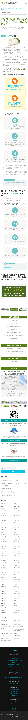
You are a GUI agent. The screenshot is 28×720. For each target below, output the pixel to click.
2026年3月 (3, 503)
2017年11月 (4, 610)
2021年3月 (3, 563)
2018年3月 (3, 605)
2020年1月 (3, 579)
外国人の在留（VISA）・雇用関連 (14, 675)
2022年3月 (3, 548)
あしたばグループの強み (14, 689)
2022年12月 (4, 539)
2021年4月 (16, 560)
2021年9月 (3, 556)
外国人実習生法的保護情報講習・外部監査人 (14, 677)
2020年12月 (17, 565)
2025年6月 (16, 511)
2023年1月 (16, 537)
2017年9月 (3, 612)
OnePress (22, 714)
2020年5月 (3, 574)
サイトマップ (14, 701)
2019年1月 (3, 593)
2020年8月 (16, 570)
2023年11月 (17, 525)
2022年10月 (4, 541)
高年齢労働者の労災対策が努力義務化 (10, 480)
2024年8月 (3, 520)
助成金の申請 (4, 620)
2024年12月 (17, 515)
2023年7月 (16, 529)
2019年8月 (16, 584)
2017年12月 (17, 608)
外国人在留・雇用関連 (19, 626)
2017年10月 (17, 610)
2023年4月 (3, 534)
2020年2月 (16, 577)
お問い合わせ (14, 708)
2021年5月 (3, 560)
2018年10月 (17, 596)
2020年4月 (16, 574)
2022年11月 (17, 539)
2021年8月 (16, 556)
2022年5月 (3, 546)
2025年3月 (3, 513)
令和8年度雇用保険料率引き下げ (8, 492)
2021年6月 (16, 558)
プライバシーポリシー (14, 703)
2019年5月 (3, 589)
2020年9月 (3, 570)
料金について (14, 695)
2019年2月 (16, 591)
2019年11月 (4, 582)
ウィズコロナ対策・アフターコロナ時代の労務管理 (14, 666)
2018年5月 (3, 603)
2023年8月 (3, 529)
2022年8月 (16, 541)
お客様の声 (14, 693)
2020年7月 (3, 572)
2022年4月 (16, 546)
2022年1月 (3, 551)
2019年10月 (17, 582)
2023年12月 (4, 525)
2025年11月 (4, 508)
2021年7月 (3, 558)
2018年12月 (17, 593)
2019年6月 (16, 586)
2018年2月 (16, 605)
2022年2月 (16, 548)
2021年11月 (4, 553)
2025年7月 (3, 511)
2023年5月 (16, 532)
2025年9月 (16, 508)
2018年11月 (4, 596)
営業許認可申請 (17, 624)
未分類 (15, 633)
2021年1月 (3, 565)
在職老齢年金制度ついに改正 (8, 488)
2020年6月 (16, 572)
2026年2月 (16, 503)
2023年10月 (4, 527)
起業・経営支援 (4, 638)
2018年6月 (16, 600)
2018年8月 (16, 598)
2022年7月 (3, 544)
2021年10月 (17, 553)
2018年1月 (3, 608)
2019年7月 (3, 586)
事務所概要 (14, 691)
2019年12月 (17, 579)
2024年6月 (3, 522)
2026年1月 (3, 506)
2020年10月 (17, 567)
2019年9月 (3, 584)
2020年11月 (4, 567)
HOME (14, 650)
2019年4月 (16, 589)
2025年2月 (16, 513)
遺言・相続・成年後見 (19, 638)
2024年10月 (4, 518)
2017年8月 (16, 612)
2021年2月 (16, 563)
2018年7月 (3, 600)
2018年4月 (16, 603)
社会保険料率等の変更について (8, 495)
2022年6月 (16, 544)
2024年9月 (16, 518)
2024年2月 (16, 522)
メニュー (25, 2)
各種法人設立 (4, 624)
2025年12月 (17, 506)
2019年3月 (3, 591)
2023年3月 (16, 534)
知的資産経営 (17, 635)
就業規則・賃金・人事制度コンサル (14, 664)
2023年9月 (16, 527)
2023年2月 (3, 537)
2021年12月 (17, 551)
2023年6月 (3, 532)
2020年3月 (3, 577)
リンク (14, 706)
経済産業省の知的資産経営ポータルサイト (14, 89)
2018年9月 (3, 598)
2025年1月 (3, 515)
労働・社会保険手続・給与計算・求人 (14, 660)
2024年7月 (16, 520)
